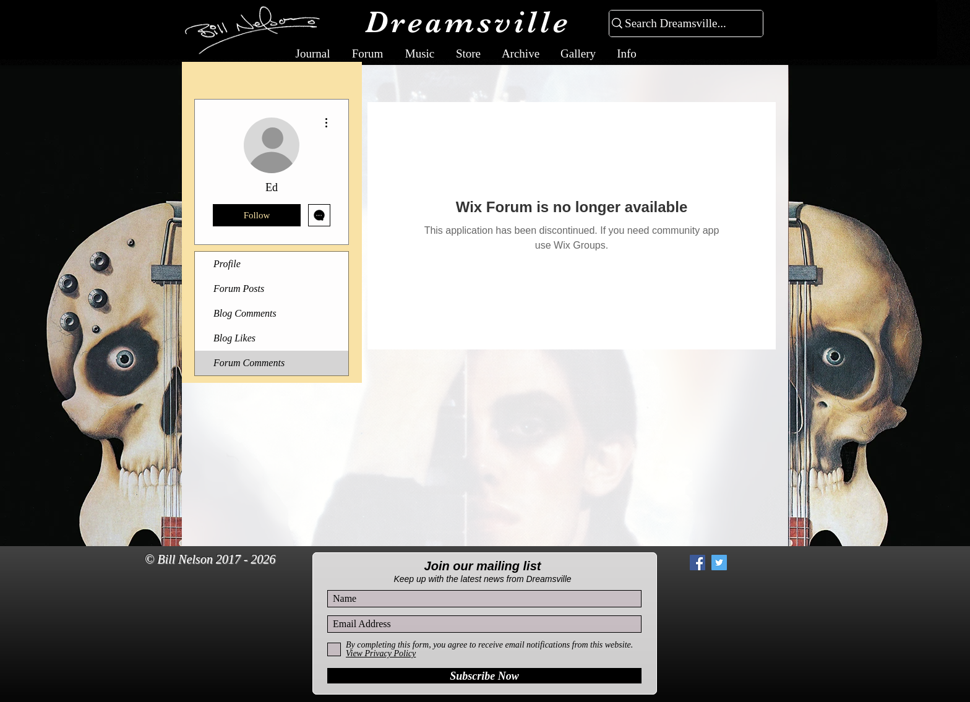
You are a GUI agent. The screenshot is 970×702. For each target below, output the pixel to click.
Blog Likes (234, 338)
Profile (227, 264)
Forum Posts (238, 288)
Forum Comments (249, 362)
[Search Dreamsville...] (681, 24)
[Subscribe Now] (484, 675)
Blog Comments (245, 313)
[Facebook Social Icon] (697, 562)
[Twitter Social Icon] (719, 562)
